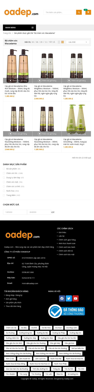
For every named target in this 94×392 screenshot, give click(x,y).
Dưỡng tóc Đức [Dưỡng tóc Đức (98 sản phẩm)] (47, 338)
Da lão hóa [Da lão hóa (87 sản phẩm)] (46, 328)
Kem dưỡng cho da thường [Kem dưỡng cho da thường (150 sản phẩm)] (70, 353)
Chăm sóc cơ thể (13, 186)
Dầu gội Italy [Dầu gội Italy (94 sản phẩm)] (55, 343)
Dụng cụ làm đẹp (13, 177)
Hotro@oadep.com (30, 283)
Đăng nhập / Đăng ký (14, 295)
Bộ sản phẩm (11, 169)
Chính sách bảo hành (67, 247)
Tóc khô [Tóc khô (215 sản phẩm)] (81, 369)
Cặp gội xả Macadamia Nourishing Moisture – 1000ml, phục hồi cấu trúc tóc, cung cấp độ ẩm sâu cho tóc (17, 143)
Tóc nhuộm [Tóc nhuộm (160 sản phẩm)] (10, 374)
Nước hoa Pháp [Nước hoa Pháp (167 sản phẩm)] (60, 364)
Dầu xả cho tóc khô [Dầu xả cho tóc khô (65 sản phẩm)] (36, 348)
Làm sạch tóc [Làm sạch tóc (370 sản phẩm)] (40, 358)
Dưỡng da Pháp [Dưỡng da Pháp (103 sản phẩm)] (58, 333)
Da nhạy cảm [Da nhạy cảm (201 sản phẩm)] (71, 328)
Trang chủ (7, 33)
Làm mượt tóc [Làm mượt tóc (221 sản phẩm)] (24, 358)
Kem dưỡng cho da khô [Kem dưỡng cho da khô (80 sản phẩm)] (45, 353)
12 (46, 42)
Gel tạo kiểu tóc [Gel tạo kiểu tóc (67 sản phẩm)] (77, 348)
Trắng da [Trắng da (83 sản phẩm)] (56, 369)
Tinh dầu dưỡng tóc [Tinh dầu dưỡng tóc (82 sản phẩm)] (40, 369)
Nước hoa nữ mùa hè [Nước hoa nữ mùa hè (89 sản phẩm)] (74, 358)
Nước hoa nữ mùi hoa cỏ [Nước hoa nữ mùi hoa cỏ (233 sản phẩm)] (40, 364)
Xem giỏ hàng (11, 299)
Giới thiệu (62, 232)
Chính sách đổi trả (66, 251)
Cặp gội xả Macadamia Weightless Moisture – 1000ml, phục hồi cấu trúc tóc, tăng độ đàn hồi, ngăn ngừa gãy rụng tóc (46, 91)
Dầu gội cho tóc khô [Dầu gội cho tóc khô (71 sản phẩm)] (14, 343)
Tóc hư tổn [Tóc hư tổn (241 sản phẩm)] (69, 369)
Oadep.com (68, 379)
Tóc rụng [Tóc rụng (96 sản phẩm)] (23, 374)
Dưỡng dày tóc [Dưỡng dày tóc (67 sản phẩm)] (75, 333)
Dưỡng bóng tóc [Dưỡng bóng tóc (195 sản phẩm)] (25, 333)
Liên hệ (61, 236)
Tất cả (52, 42)
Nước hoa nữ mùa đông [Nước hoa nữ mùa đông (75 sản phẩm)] (15, 364)
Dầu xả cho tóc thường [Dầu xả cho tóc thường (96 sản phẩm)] (57, 348)
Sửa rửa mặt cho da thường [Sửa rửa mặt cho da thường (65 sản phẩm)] (17, 369)
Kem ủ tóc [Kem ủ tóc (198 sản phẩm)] (10, 358)
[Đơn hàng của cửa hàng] (77, 42)
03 (33, 42)
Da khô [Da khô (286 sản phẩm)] (34, 328)
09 (41, 42)
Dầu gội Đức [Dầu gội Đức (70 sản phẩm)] (69, 343)
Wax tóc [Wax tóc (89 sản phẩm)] (60, 374)
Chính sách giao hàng (67, 240)
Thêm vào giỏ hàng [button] (20, 80)
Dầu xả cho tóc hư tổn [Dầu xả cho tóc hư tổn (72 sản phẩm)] (15, 348)
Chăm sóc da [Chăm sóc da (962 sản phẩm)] (11, 328)
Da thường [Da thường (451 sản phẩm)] (10, 333)
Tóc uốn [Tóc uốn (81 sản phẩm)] (48, 374)
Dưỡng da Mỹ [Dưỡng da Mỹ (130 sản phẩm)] (42, 333)
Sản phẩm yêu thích (13, 302)
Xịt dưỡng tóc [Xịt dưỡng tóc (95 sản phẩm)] (73, 374)
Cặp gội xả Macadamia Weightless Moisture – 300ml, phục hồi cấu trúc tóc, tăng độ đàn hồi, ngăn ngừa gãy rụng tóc (75, 91)
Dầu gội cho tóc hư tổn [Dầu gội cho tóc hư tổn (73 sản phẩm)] (67, 338)
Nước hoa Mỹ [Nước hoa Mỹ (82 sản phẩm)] (55, 358)
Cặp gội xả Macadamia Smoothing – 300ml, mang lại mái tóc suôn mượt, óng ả (75, 141)
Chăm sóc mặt (12, 182)
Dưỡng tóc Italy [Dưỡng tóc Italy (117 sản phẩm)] (30, 338)
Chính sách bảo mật (66, 254)
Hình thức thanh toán (67, 243)
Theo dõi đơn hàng (13, 306)
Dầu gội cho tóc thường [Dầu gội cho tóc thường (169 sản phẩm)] (36, 343)
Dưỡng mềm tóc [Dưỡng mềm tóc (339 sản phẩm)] (12, 338)
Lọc (53, 212)
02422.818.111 (28, 278)
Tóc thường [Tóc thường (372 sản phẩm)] (36, 374)
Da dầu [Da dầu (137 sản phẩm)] (24, 328)
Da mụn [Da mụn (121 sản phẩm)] (58, 328)
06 (37, 42)
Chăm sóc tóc (11, 173)
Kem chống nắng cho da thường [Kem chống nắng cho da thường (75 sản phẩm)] (18, 353)
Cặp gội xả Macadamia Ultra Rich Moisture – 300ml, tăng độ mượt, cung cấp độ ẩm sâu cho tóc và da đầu (17, 90)
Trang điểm (11, 195)
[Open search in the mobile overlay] (62, 12)
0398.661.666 (28, 272)
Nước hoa (10, 191)
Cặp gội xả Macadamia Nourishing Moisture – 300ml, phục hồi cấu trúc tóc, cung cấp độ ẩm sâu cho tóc (46, 143)
